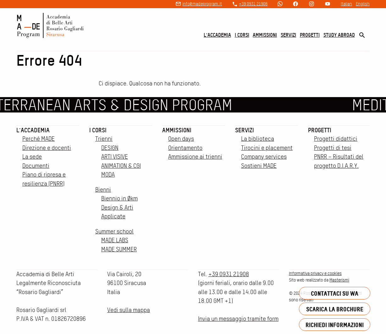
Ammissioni (265, 35)
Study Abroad (339, 35)
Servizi (288, 35)
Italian (346, 3)
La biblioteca (257, 138)
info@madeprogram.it (202, 3)
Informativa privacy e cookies (315, 273)
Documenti (35, 165)
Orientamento (185, 147)
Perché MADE (38, 138)
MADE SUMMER (119, 249)
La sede (32, 156)
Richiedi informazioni (335, 324)
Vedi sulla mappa (128, 310)
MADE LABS (114, 240)
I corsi (242, 35)
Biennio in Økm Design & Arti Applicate (119, 207)
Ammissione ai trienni (195, 156)
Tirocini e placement (267, 147)
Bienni (103, 189)
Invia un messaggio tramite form (238, 318)
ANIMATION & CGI (121, 165)
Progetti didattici (335, 138)
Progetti (310, 35)
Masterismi (339, 279)
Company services (264, 156)
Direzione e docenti (46, 147)
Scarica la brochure (334, 309)
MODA (108, 174)
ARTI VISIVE (114, 156)
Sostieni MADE (259, 165)
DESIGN (110, 147)
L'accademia (217, 35)
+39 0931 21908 (253, 3)
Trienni (104, 138)
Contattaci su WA (334, 293)
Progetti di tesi (332, 147)
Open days (181, 138)
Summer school (114, 231)
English (363, 3)
